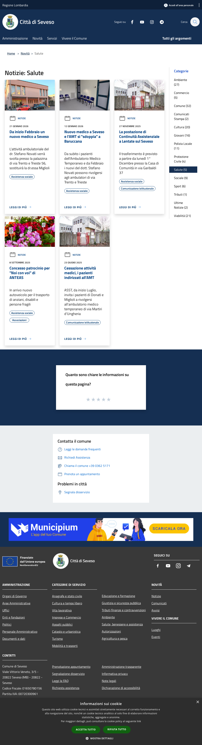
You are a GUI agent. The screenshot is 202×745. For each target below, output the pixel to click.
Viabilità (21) (182, 215)
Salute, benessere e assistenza (122, 624)
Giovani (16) (182, 135)
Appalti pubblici (62, 624)
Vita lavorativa (62, 610)
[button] (101, 738)
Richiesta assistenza (65, 688)
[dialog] (101, 721)
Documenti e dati (13, 638)
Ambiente (108, 617)
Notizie (17, 118)
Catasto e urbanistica (66, 631)
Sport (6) (179, 186)
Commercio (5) (181, 95)
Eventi (156, 636)
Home (11, 53)
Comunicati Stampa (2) (181, 116)
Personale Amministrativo (19, 631)
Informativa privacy (115, 673)
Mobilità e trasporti (65, 645)
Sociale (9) (181, 178)
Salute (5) (180, 169)
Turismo (57, 638)
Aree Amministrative (16, 603)
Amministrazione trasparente (121, 666)
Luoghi (156, 629)
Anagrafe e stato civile (67, 596)
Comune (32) (182, 105)
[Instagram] (150, 21)
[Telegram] (160, 21)
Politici (6, 624)
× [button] (197, 702)
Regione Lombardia (15, 5)
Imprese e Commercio (66, 617)
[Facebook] (130, 21)
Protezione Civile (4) (181, 159)
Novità (25, 53)
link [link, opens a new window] (139, 721)
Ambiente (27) (180, 82)
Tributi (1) (180, 194)
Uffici (5, 610)
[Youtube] (140, 21)
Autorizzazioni (111, 631)
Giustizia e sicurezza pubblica (121, 603)
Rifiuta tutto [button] (117, 729)
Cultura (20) (182, 127)
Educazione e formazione (118, 596)
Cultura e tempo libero (67, 603)
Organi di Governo (14, 596)
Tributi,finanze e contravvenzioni (124, 610)
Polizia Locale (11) (183, 146)
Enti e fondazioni (13, 617)
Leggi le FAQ (60, 680)
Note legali (109, 680)
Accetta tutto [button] (86, 729)
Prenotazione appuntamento (71, 666)
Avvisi (156, 610)
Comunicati (159, 603)
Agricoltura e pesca (114, 638)
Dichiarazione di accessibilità (121, 688)
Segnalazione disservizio (68, 673)
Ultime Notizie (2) (181, 205)
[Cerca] (195, 22)
